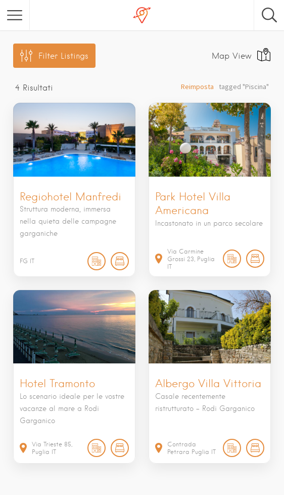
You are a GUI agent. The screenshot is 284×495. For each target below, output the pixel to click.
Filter (63, 56)
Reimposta (197, 86)
